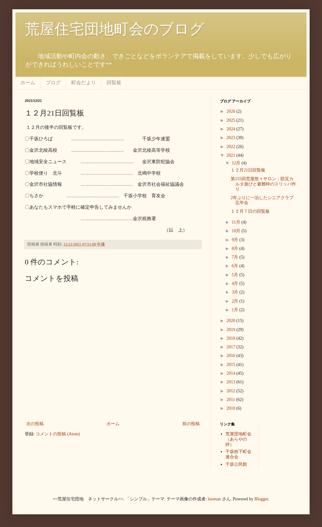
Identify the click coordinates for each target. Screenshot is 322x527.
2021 (232, 155)
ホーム (27, 82)
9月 (235, 239)
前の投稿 (191, 423)
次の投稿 (35, 423)
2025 (232, 120)
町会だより (83, 82)
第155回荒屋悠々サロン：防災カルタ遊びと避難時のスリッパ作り (263, 184)
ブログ (53, 82)
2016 (232, 355)
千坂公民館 (236, 464)
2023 (232, 137)
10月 (237, 231)
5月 (235, 274)
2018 (232, 338)
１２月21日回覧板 (248, 170)
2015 (232, 364)
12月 (237, 163)
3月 (235, 292)
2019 (232, 329)
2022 (232, 146)
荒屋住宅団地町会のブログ (114, 29)
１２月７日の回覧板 (250, 211)
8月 (235, 248)
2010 (232, 408)
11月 (236, 222)
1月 (235, 309)
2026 (232, 111)
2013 (232, 382)
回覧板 (114, 82)
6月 (235, 266)
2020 (232, 320)
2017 (232, 347)
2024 (232, 129)
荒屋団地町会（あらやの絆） (238, 439)
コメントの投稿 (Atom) (58, 434)
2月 (235, 301)
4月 (235, 283)
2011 (231, 399)
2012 (232, 391)
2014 (232, 373)
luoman (214, 499)
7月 (235, 257)
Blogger (261, 499)
